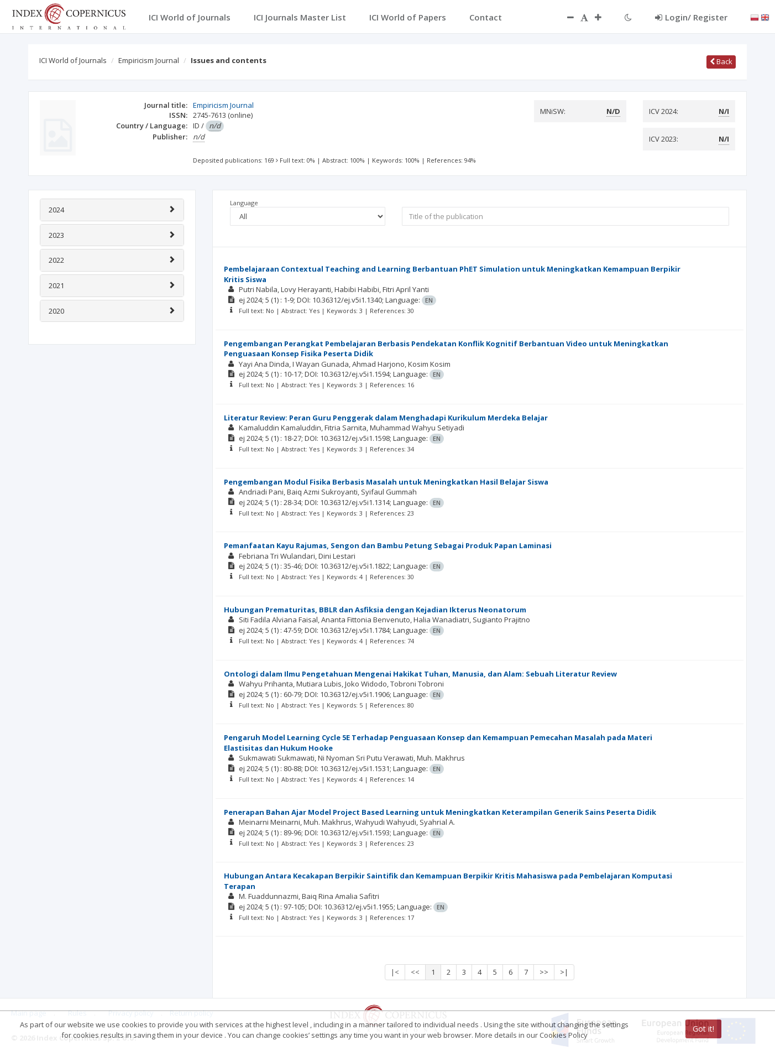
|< (395, 972)
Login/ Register (691, 17)
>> (544, 972)
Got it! (703, 1028)
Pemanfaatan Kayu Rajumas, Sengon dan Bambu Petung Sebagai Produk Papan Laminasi (388, 545)
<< (415, 972)
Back (721, 61)
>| (564, 972)
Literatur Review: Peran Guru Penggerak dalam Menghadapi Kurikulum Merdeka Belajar (386, 418)
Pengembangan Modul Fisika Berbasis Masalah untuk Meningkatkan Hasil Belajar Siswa (386, 482)
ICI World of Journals (73, 60)
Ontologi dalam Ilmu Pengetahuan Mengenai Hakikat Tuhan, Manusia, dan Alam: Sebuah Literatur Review (420, 674)
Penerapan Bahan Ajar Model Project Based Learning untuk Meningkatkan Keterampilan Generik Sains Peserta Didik (440, 812)
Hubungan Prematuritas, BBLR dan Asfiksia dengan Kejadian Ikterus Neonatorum (375, 610)
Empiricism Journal (148, 60)
